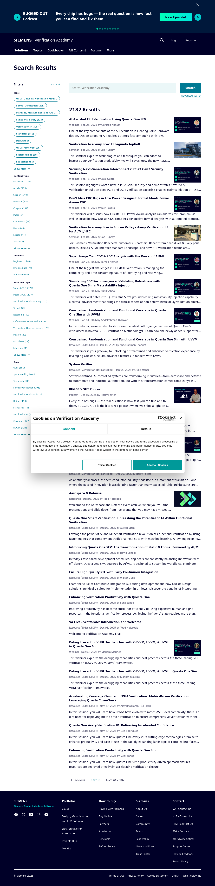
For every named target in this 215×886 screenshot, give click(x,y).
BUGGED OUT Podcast (85, 389)
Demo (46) (19, 228)
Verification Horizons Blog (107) (30, 301)
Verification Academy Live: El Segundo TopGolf (104, 144)
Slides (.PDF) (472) (23, 288)
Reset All (56, 84)
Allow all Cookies (157, 465)
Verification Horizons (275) (27, 394)
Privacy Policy (136, 875)
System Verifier (80, 364)
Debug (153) (20, 401)
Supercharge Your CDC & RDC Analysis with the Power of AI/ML (117, 256)
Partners (104, 823)
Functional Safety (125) (29, 119)
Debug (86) (22, 140)
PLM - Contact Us (183, 823)
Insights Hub (69, 841)
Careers (140, 816)
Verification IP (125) (27, 126)
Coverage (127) (21, 421)
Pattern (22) (19, 334)
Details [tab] (146, 429)
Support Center (182, 846)
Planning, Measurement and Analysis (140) (38, 112)
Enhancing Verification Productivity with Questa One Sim (112, 750)
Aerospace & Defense (85, 493)
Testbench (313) (21, 381)
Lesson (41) (19, 234)
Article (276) (20, 188)
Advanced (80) (21, 274)
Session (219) (20, 194)
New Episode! (175, 17)
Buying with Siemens (111, 808)
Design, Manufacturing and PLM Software (75, 819)
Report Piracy (180, 861)
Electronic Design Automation (72, 831)
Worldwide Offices (183, 839)
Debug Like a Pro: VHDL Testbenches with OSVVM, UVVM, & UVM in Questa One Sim (133, 671)
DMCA (175, 875)
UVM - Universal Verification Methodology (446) (38, 98)
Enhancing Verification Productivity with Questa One (109, 597)
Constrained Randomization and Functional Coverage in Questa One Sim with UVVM (133, 339)
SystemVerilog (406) (24, 374)
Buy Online (105, 816)
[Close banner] (181, 418)
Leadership (142, 839)
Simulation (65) (25, 161)
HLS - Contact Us (182, 816)
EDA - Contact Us (183, 831)
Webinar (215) (21, 201)
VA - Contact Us (182, 808)
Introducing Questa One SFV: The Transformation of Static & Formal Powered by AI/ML (134, 547)
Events (140, 831)
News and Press (145, 846)
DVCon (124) (20, 427)
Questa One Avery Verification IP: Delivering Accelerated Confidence (121, 725)
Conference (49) (21, 221)
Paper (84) (18, 214)
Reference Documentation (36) (29, 321)
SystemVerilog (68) (26, 154)
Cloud (65, 808)
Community (143, 823)
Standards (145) (21, 407)
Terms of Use (116, 875)
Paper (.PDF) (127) (23, 294)
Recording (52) (21, 314)
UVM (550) (19, 367)
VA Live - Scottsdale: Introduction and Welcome (105, 622)
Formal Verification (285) (30, 105)
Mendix (66, 848)
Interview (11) (20, 348)
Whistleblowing (192, 875)
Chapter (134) (20, 208)
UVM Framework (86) (28, 147)
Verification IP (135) (24, 414)
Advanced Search (191, 95)
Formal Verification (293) (26, 387)
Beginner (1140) (22, 261)
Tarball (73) (19, 308)
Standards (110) (25, 133)
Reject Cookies (107, 465)
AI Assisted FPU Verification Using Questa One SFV (107, 119)
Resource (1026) (22, 181)
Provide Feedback (183, 854)
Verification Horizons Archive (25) (31, 328)
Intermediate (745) (23, 267)
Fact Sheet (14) (21, 341)
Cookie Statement (157, 875)
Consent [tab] (69, 429)
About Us (141, 808)
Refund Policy (107, 846)
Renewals (104, 839)
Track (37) (18, 241)
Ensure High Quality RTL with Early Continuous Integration (113, 572)
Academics (105, 831)
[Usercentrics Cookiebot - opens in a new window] (160, 418)
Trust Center (143, 854)
